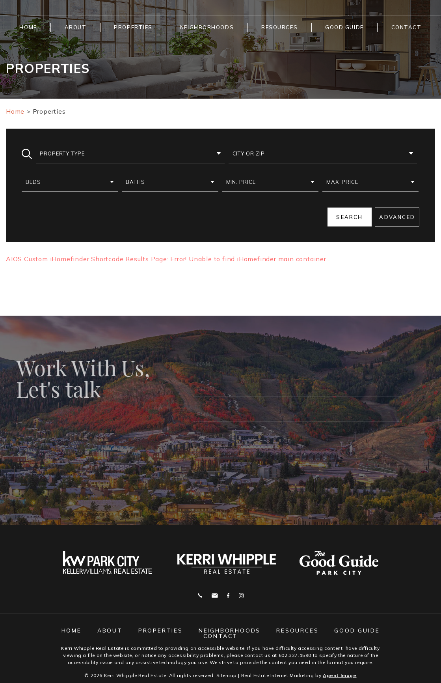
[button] (130, 153)
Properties (133, 27)
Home (28, 27)
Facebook (228, 596)
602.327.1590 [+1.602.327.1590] (295, 655)
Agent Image (340, 675)
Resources (279, 27)
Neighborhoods (207, 27)
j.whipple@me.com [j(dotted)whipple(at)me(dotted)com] (215, 595)
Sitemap (226, 675)
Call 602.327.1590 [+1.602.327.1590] (200, 595)
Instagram (241, 596)
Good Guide (344, 27)
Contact (406, 27)
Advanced (397, 217)
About (76, 27)
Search (349, 217)
